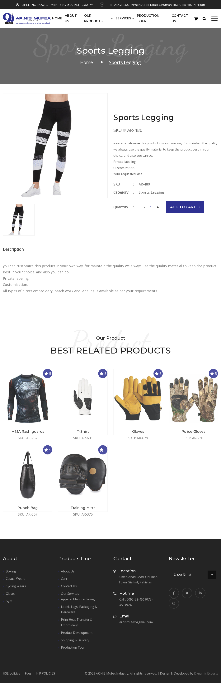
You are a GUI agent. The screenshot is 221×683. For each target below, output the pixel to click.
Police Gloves (193, 435)
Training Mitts (83, 511)
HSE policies (11, 673)
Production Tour (148, 18)
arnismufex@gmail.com (136, 622)
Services (123, 18)
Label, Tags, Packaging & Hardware (79, 609)
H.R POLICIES (45, 673)
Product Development (76, 633)
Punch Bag (27, 511)
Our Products (93, 18)
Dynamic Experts (206, 673)
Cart (64, 579)
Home (57, 18)
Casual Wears (15, 579)
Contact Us (180, 18)
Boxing (11, 571)
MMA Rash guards (27, 435)
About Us (71, 18)
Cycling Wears (16, 586)
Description (13, 252)
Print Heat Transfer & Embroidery (76, 622)
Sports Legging (151, 192)
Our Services (70, 593)
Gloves (138, 435)
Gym (9, 601)
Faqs (28, 673)
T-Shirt (83, 435)
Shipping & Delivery (75, 640)
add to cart (185, 207)
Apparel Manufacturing (78, 599)
